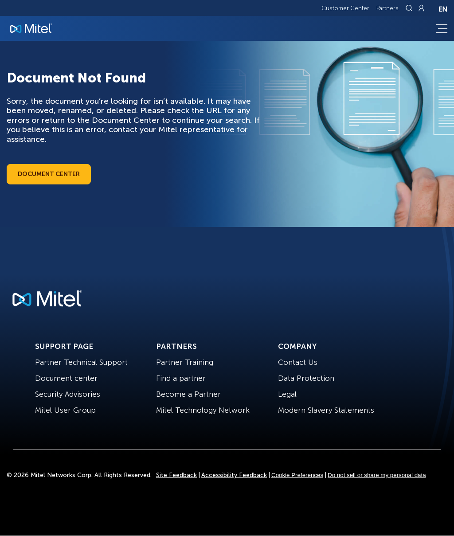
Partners (387, 8)
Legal (287, 394)
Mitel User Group (65, 410)
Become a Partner (188, 394)
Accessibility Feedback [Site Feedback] (234, 475)
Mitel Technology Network (203, 410)
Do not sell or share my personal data (377, 475)
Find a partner (181, 378)
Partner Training (184, 362)
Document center (66, 378)
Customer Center (345, 8)
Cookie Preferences (297, 475)
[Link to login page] (421, 8)
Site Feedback (176, 475)
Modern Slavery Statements (326, 410)
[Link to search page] (410, 8)
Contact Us (297, 362)
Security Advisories (67, 394)
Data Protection (306, 378)
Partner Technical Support (81, 362)
